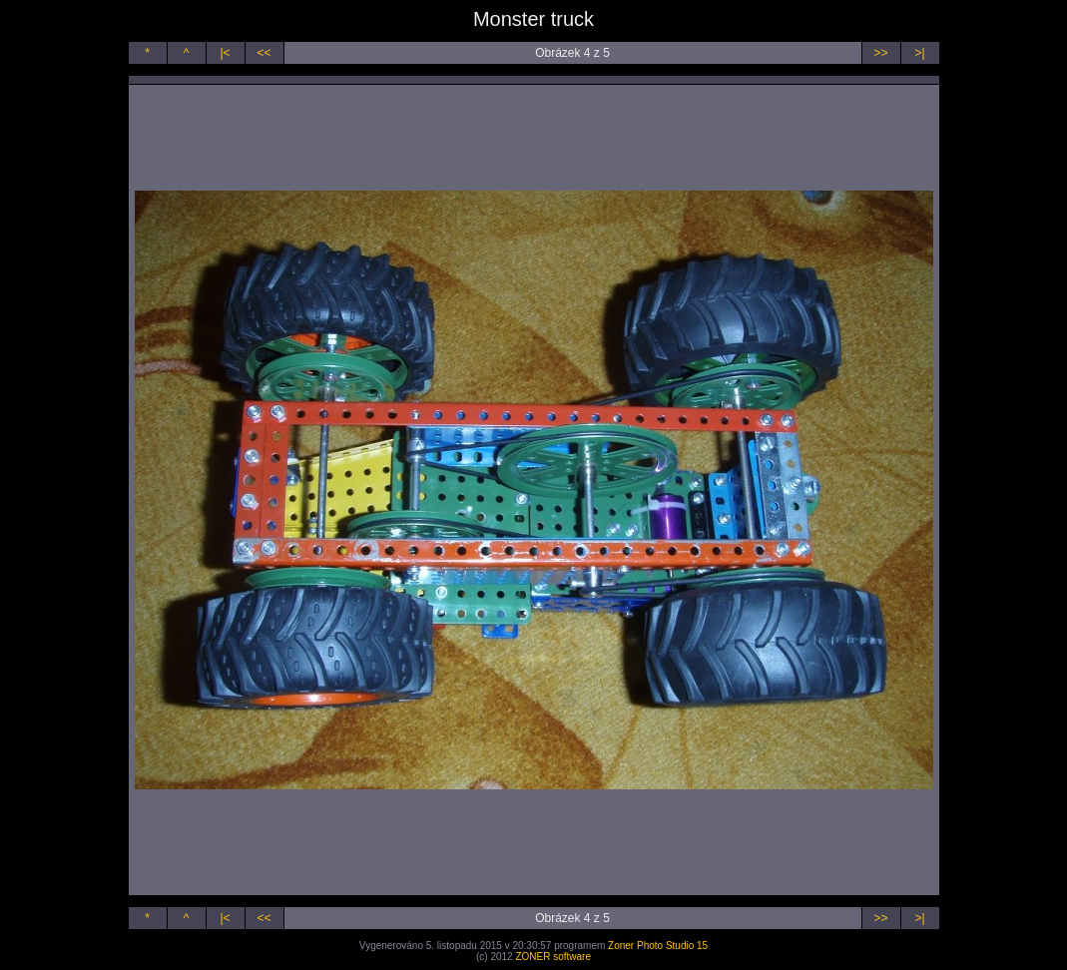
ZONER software (553, 956)
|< (225, 53)
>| (919, 53)
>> (880, 53)
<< (263, 53)
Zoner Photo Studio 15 (658, 945)
